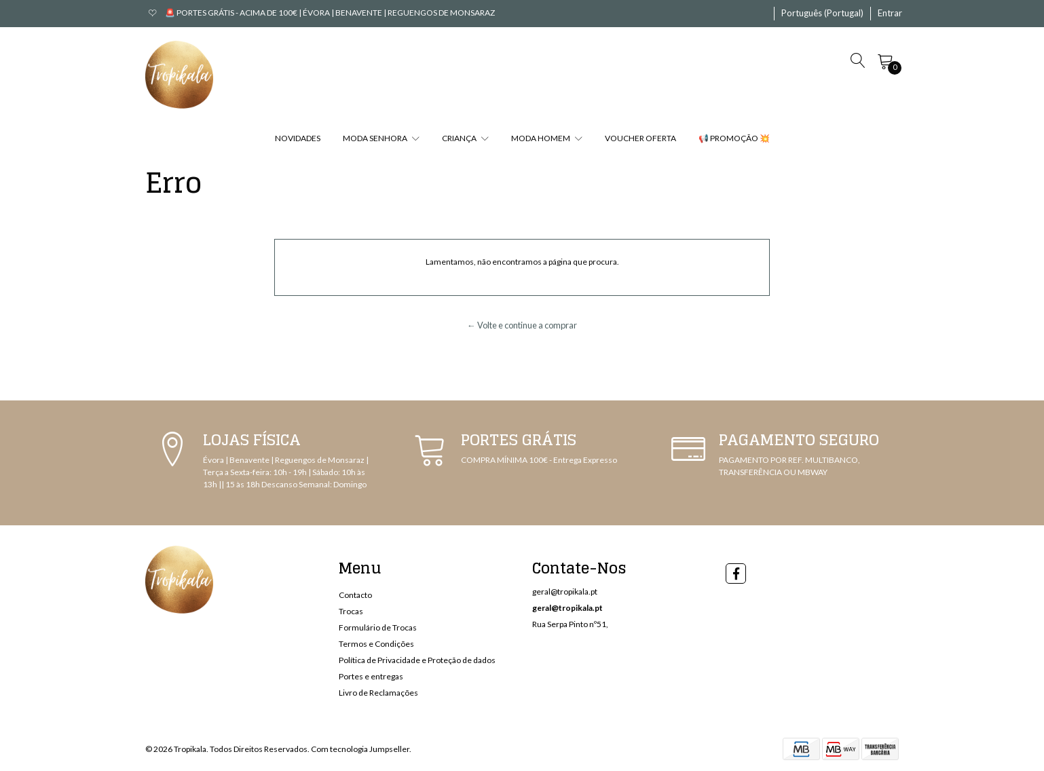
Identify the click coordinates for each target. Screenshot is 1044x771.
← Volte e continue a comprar (522, 325)
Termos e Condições (376, 644)
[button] (822, 13)
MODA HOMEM (546, 138)
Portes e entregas (371, 676)
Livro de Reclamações (378, 693)
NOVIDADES (297, 138)
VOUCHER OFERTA (640, 138)
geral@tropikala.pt (564, 591)
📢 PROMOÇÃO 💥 (734, 138)
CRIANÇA (465, 138)
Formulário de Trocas (378, 627)
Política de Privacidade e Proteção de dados (417, 660)
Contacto (355, 595)
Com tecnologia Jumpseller (360, 749)
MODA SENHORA (381, 138)
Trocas (351, 611)
